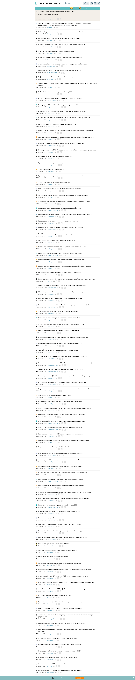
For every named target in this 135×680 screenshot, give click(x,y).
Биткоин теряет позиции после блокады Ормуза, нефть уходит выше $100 (61, 45)
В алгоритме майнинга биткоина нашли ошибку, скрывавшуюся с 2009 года (61, 421)
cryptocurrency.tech (52, 72)
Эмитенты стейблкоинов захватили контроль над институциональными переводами (64, 408)
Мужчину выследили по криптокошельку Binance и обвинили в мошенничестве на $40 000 (66, 582)
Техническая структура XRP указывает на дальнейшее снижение (58, 518)
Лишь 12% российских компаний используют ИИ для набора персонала (60, 427)
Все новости (40, 8)
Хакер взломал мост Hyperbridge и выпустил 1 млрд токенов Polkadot (60, 466)
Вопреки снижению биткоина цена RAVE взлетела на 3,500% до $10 (59, 189)
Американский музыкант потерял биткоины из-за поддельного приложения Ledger (63, 440)
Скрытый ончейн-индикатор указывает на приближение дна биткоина (60, 298)
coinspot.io (50, 40)
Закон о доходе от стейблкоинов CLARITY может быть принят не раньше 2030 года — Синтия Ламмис (67, 84)
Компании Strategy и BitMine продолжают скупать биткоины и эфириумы (61, 143)
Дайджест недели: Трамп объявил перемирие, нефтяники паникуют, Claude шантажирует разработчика (65, 616)
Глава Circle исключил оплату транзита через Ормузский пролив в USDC (60, 57)
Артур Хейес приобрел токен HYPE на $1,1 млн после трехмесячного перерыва (62, 589)
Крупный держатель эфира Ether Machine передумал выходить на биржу (61, 602)
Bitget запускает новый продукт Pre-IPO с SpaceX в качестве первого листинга (62, 447)
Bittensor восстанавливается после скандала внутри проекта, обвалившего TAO (63, 337)
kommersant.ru (52, 216)
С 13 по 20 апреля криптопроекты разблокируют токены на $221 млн (60, 98)
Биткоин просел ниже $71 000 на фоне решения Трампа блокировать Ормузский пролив (65, 376)
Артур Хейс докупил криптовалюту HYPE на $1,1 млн (54, 595)
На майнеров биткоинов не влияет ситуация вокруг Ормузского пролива (60, 227)
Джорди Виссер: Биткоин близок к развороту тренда (54, 395)
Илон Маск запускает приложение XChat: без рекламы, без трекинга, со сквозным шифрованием (68, 363)
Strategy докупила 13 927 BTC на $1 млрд (51, 169)
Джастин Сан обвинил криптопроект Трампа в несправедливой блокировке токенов (64, 266)
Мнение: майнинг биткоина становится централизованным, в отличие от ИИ (62, 247)
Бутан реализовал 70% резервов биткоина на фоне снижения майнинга (60, 670)
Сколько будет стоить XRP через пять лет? (51, 664)
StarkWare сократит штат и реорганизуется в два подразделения (58, 234)
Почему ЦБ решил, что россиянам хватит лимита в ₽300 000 (57, 124)
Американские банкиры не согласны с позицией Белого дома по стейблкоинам (62, 64)
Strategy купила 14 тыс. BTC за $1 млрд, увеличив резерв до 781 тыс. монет (61, 105)
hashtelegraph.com (53, 365)
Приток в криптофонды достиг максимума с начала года (56, 163)
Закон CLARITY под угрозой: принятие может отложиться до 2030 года (60, 369)
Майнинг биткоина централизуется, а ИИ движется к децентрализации (60, 402)
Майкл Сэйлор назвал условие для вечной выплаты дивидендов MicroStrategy (62, 32)
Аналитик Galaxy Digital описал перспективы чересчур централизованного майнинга (64, 201)
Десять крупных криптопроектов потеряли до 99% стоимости (57, 550)
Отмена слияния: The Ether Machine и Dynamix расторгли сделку (58, 638)
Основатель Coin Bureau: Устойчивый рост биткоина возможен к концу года (61, 414)
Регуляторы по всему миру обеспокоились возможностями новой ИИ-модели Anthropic (65, 389)
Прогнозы (56, 8)
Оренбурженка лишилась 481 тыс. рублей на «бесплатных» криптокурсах (60, 479)
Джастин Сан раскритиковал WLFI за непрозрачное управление (58, 311)
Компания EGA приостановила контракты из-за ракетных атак (57, 657)
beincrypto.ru (50, 19)
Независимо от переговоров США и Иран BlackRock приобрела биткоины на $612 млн (65, 305)
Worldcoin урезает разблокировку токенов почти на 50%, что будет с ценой (61, 292)
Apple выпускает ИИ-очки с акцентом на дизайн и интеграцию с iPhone (60, 460)
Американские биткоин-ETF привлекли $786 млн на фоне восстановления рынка (63, 576)
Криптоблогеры (65, 8)
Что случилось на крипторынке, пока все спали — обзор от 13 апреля (59, 524)
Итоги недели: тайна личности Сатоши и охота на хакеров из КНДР (59, 651)
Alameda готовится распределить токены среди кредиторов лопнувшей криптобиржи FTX (66, 137)
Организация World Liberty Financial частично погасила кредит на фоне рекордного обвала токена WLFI (66, 630)
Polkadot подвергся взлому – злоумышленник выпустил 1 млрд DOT (59, 511)
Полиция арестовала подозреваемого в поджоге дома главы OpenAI (59, 318)
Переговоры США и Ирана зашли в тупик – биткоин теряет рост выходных (61, 623)
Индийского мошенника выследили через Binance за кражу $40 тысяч (59, 208)
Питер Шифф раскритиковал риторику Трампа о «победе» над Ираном (60, 253)
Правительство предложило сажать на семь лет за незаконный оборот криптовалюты (65, 214)
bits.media (50, 87)
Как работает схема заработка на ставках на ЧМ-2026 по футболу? (59, 644)
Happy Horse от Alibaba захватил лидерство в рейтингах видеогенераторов (61, 260)
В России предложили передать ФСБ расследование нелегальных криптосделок (63, 473)
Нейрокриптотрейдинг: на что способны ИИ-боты (53, 544)
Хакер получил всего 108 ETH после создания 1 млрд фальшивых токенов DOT (63, 356)
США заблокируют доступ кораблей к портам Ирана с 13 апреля (58, 350)
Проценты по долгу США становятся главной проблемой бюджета (59, 38)
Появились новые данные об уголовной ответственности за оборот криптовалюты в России (67, 279)
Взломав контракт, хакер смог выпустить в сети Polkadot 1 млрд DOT (60, 343)
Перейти (79, 678)
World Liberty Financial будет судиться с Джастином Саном (56, 240)
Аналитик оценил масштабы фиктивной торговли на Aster (56, 12)
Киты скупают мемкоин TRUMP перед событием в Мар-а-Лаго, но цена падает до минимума (67, 150)
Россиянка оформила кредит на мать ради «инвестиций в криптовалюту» (61, 485)
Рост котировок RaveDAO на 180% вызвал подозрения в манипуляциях (60, 434)
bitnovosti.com (51, 359)
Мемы (76, 8)
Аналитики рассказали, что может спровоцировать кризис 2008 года (59, 70)
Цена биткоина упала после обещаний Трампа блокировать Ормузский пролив (62, 537)
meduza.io (50, 197)
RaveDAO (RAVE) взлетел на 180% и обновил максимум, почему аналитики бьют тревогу (65, 130)
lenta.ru (50, 281)
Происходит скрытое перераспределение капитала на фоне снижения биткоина (63, 176)
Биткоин (48, 8)
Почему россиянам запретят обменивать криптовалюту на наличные (59, 272)
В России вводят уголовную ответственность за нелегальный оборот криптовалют (64, 118)
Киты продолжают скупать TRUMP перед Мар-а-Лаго (55, 156)
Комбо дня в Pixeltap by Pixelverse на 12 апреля (53, 557)
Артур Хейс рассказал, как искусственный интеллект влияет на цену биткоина (62, 382)
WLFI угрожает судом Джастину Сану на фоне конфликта (56, 51)
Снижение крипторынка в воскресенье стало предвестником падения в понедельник (64, 492)
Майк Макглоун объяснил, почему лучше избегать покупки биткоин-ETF (60, 453)
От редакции (86, 8)
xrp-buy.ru (49, 27)
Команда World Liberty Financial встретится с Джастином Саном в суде (60, 531)
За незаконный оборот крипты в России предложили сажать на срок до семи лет (63, 195)
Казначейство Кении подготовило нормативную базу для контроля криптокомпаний (64, 569)
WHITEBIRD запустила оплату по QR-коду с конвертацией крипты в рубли (61, 324)
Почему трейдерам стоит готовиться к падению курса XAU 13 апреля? (60, 608)
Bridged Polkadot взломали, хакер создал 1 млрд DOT (55, 92)
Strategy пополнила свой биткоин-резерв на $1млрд (54, 182)
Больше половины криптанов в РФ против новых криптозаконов (58, 221)
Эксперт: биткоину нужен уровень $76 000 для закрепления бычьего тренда (62, 285)
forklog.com (51, 165)
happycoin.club (51, 66)
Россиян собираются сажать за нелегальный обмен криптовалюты (58, 331)
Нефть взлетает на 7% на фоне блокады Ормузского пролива (57, 77)
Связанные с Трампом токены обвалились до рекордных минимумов (59, 563)
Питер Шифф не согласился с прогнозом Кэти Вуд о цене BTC (57, 505)
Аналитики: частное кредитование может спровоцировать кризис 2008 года (62, 111)
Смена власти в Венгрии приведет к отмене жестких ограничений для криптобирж (63, 498)
